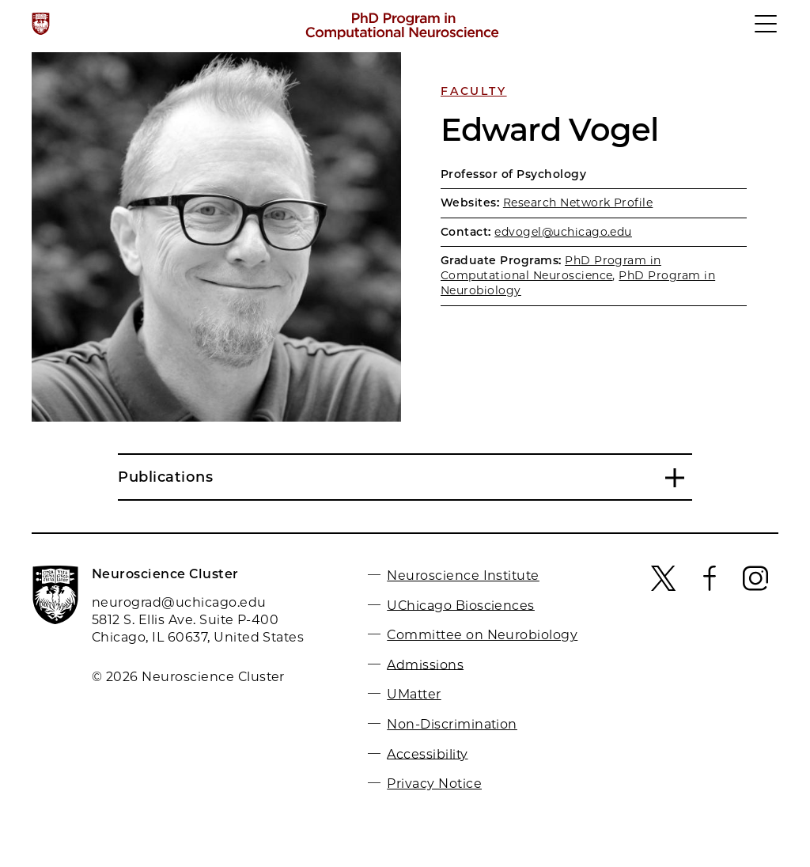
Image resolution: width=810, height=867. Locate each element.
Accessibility (427, 753)
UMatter (414, 694)
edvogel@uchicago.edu (563, 232)
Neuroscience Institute (463, 575)
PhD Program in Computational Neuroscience (551, 267)
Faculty (474, 91)
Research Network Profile (578, 202)
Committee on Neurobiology (482, 634)
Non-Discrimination (452, 724)
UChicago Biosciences (461, 604)
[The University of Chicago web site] (41, 23)
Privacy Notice (434, 783)
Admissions (425, 664)
